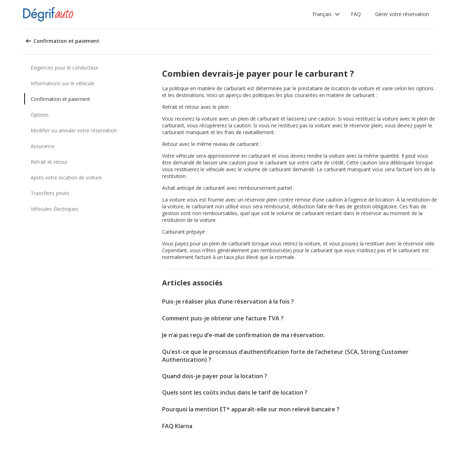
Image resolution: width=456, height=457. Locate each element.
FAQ (356, 14)
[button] (326, 14)
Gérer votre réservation (402, 14)
